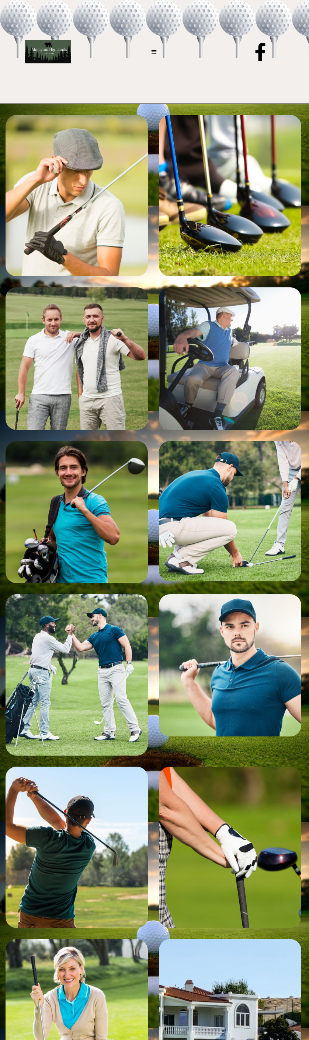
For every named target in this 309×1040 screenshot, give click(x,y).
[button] (154, 52)
